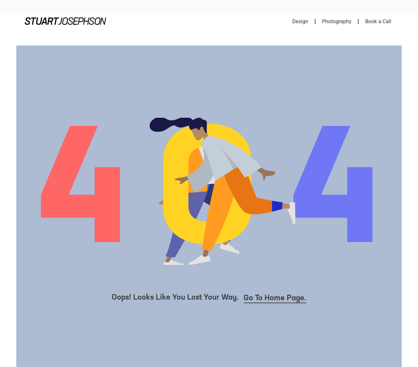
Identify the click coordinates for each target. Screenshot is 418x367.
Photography (336, 21)
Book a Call (378, 21)
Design (300, 21)
